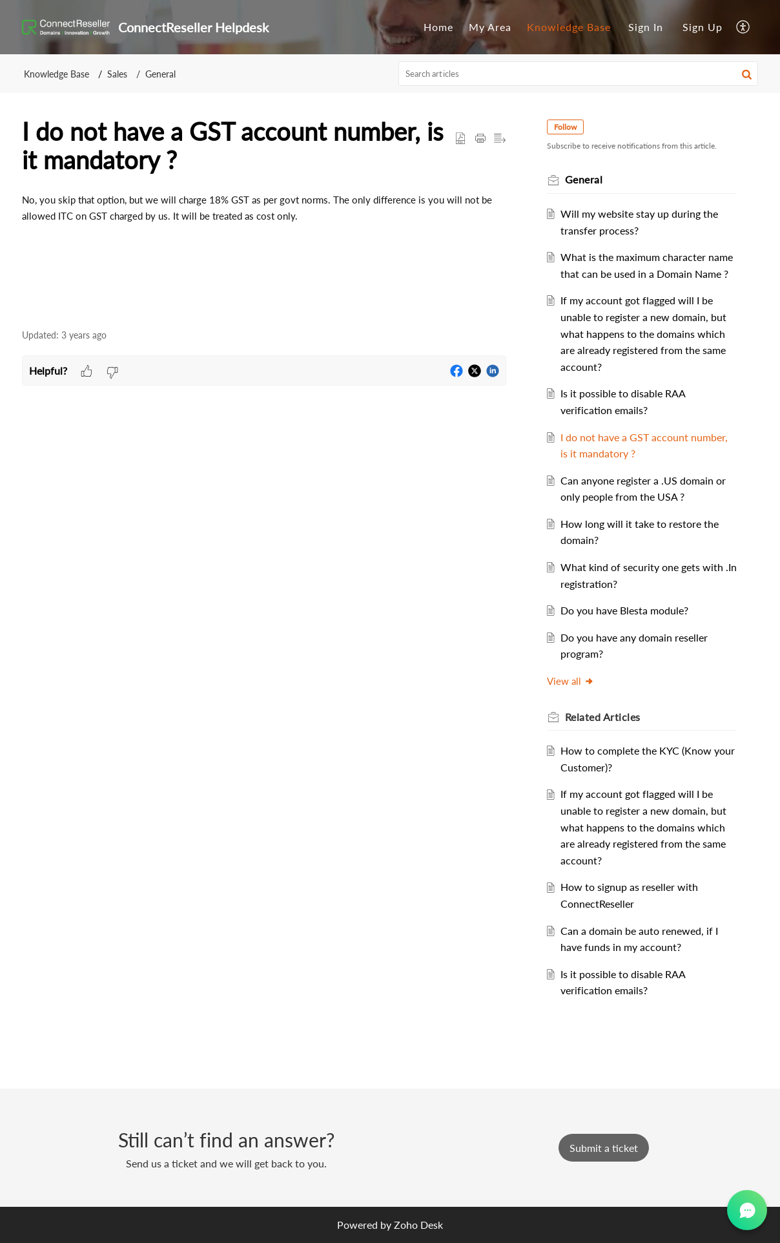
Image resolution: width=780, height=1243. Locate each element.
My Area (490, 27)
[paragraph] (264, 207)
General (160, 73)
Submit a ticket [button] (604, 1148)
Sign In (645, 27)
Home (438, 27)
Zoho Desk (418, 1224)
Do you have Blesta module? (625, 610)
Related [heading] (603, 717)
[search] (578, 73)
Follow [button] (566, 127)
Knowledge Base (569, 27)
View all (571, 681)
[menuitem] (438, 27)
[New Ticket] (604, 1148)
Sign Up (702, 27)
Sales (117, 73)
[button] (743, 27)
